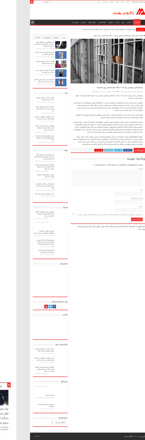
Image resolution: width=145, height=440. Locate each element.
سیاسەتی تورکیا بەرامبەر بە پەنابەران (29, 405)
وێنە (106, 2)
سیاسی (112, 22)
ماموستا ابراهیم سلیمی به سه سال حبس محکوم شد (28, 71)
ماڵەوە (126, 35)
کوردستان (118, 35)
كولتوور (94, 22)
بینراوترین (39, 37)
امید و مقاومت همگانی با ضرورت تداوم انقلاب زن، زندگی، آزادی (28, 117)
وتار (107, 22)
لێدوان (123, 168)
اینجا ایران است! (33, 395)
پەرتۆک (95, 2)
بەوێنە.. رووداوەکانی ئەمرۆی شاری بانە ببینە (29, 176)
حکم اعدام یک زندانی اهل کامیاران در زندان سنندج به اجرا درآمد (28, 80)
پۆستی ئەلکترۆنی (120, 198)
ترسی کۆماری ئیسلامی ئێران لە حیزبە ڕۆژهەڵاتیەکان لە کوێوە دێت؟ (28, 138)
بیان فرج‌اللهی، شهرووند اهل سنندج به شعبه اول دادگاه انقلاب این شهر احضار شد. (92, 29)
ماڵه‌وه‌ (111, 2)
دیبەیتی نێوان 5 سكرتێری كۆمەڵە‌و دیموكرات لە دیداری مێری (28, 232)
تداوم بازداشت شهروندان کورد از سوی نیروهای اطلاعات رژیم (28, 350)
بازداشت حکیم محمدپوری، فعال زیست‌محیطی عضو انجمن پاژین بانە (28, 108)
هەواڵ (121, 22)
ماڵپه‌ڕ (124, 206)
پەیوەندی (88, 2)
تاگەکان (21, 37)
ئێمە (82, 2)
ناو (125, 190)
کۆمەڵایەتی (86, 22)
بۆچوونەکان (30, 37)
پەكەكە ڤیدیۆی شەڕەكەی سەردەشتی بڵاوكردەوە (30, 251)
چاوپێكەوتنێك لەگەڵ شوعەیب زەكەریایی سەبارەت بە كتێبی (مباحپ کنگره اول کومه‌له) (29, 242)
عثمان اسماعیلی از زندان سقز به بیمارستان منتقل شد (28, 53)
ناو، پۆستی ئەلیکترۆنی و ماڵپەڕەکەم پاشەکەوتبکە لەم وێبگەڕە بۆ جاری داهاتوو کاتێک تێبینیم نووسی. (93, 214)
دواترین (47, 37)
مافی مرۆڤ (75, 22)
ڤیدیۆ (101, 2)
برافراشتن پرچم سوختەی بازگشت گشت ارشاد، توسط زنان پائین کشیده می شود (28, 128)
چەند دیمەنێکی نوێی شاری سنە (28, 194)
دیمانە (101, 22)
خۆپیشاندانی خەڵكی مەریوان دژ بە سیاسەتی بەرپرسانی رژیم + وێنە (28, 186)
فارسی (67, 22)
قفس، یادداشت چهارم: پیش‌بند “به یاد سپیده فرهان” (28, 62)
